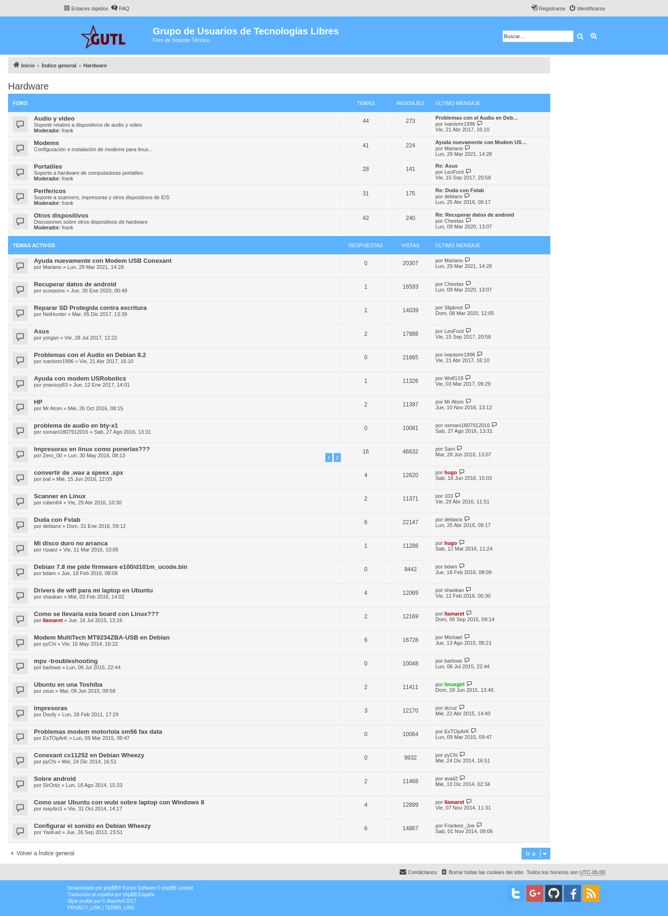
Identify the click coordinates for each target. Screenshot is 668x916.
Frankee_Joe (459, 825)
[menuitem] (120, 8)
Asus (41, 331)
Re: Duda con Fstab (459, 190)
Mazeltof (115, 901)
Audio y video (54, 118)
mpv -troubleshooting (66, 661)
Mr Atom (52, 408)
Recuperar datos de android (75, 284)
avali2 (451, 778)
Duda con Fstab (57, 519)
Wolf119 (453, 378)
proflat (86, 901)
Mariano (453, 148)
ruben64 (52, 502)
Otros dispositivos (61, 215)
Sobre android (55, 778)
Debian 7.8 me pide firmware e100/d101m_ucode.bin (110, 566)
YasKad (52, 832)
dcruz (450, 708)
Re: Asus (446, 166)
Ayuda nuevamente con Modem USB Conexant (103, 260)
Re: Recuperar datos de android (474, 215)
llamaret (53, 620)
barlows (52, 667)
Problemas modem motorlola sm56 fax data (98, 731)
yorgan (51, 337)
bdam (49, 573)
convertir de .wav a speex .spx (78, 472)
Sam (449, 449)
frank (67, 130)
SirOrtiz (51, 785)
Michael (453, 637)
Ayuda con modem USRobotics (80, 378)
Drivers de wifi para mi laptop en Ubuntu (93, 590)
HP (38, 401)
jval (47, 479)
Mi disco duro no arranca (71, 543)
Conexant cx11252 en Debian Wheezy (89, 755)
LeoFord (454, 172)
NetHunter (54, 314)
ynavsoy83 (55, 385)
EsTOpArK (55, 738)
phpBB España (138, 894)
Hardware (28, 86)
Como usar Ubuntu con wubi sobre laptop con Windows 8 (119, 802)
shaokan (53, 597)
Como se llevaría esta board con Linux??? (96, 613)
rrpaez (50, 549)
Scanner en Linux (60, 496)
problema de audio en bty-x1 (76, 425)
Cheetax (454, 221)
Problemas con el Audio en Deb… (476, 118)
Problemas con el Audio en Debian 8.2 (90, 354)
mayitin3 (52, 808)
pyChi (49, 644)
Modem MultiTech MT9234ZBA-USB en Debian (101, 637)
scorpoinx (54, 290)
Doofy (49, 714)
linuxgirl (454, 684)
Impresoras (50, 708)
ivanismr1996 (459, 124)
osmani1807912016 (66, 432)
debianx (453, 196)
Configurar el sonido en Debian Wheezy (92, 825)
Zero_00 (52, 455)
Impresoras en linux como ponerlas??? (92, 449)
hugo (450, 472)
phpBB (111, 888)
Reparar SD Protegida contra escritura (90, 307)
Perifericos (50, 191)
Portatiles (48, 166)
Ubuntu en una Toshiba (68, 684)
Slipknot (453, 307)
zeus (48, 691)
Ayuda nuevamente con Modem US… (481, 142)
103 (448, 496)
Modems (46, 142)
